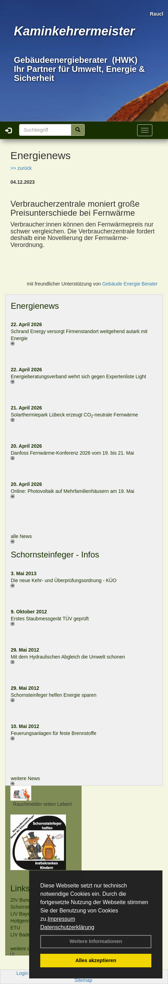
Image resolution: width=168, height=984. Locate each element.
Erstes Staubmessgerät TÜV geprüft (50, 618)
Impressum (61, 919)
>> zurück (21, 168)
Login (22, 973)
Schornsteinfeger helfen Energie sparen (53, 695)
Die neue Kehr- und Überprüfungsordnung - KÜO (63, 580)
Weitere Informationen (95, 941)
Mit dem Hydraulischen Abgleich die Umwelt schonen (68, 657)
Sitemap (83, 980)
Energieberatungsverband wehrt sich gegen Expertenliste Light (78, 376)
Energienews (35, 306)
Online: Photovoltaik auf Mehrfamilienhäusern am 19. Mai (72, 491)
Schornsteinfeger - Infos (55, 554)
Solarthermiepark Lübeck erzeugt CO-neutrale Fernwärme (74, 414)
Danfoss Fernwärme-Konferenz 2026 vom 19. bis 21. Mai (72, 453)
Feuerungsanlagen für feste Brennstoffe (53, 733)
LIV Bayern (22, 914)
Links (20, 888)
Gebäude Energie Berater (130, 284)
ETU (15, 928)
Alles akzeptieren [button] (95, 960)
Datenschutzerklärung (67, 927)
